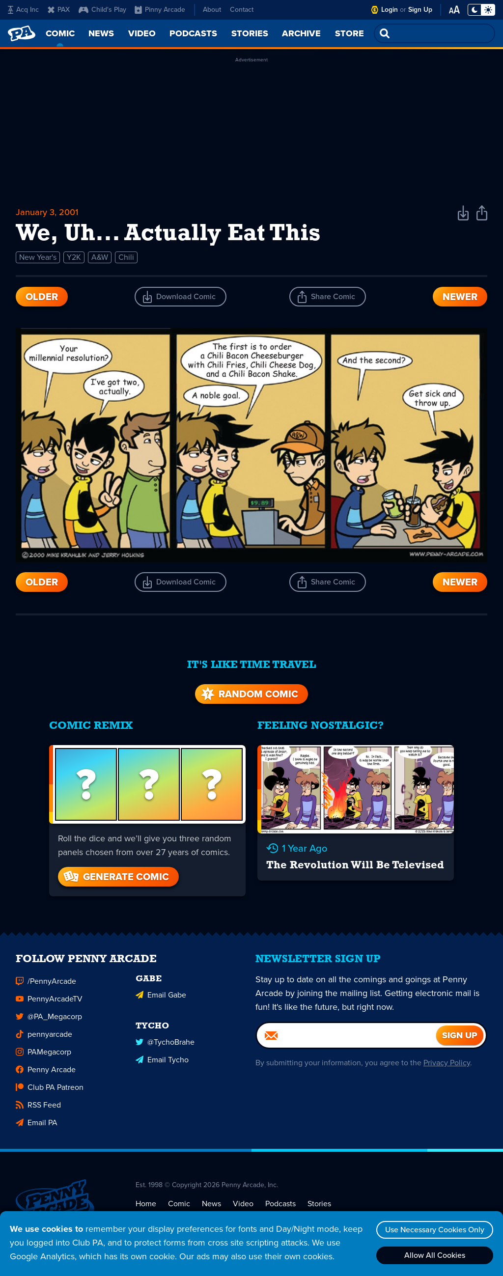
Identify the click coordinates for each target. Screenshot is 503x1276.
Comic (179, 1204)
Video (243, 1204)
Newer (460, 296)
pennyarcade (44, 1034)
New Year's (37, 257)
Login (389, 9)
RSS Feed (38, 1105)
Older (42, 296)
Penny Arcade (46, 1070)
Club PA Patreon (50, 1087)
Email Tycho (162, 1060)
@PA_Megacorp (49, 1017)
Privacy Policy (446, 1063)
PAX (59, 9)
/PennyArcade (46, 981)
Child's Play (102, 9)
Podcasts (280, 1204)
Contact (241, 9)
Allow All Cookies (434, 1255)
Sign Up (420, 9)
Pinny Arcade (160, 9)
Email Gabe (161, 995)
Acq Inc (23, 9)
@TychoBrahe (165, 1042)
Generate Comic (115, 876)
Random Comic (248, 694)
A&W (99, 257)
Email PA (36, 1123)
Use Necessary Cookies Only (434, 1229)
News (211, 1204)
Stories (319, 1204)
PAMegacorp (43, 1052)
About (212, 9)
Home (146, 1204)
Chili (126, 257)
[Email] (346, 1036)
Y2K (74, 257)
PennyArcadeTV (49, 999)
